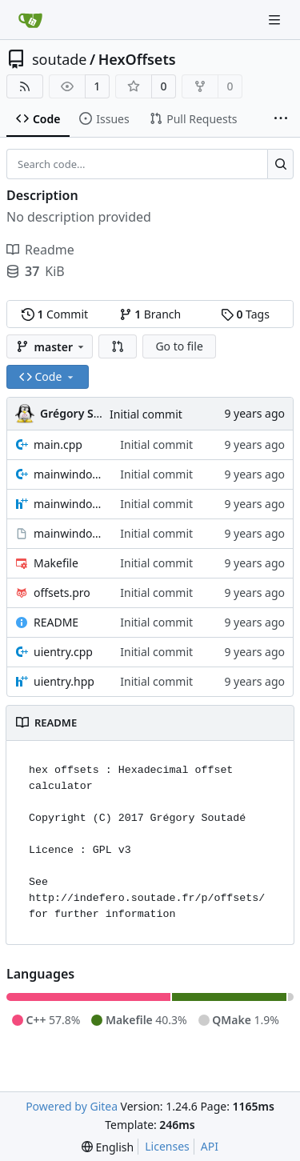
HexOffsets (137, 59)
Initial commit (146, 414)
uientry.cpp (63, 651)
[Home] (30, 20)
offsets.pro (62, 592)
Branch (150, 314)
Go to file (178, 346)
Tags (245, 314)
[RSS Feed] (24, 86)
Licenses (167, 1146)
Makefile (56, 562)
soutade (59, 59)
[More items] (281, 119)
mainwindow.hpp (69, 503)
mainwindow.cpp (69, 474)
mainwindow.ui (69, 533)
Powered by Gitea (72, 1106)
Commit (55, 314)
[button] (117, 346)
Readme (40, 250)
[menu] (108, 1147)
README (56, 622)
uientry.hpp (64, 681)
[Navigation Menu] (276, 19)
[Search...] (280, 164)
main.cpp (58, 444)
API (209, 1146)
